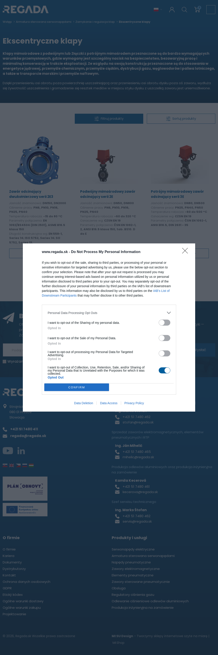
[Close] (186, 252)
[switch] (164, 323)
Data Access (109, 403)
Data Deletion (83, 403)
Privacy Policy (134, 403)
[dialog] (109, 327)
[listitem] (109, 312)
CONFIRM (76, 387)
